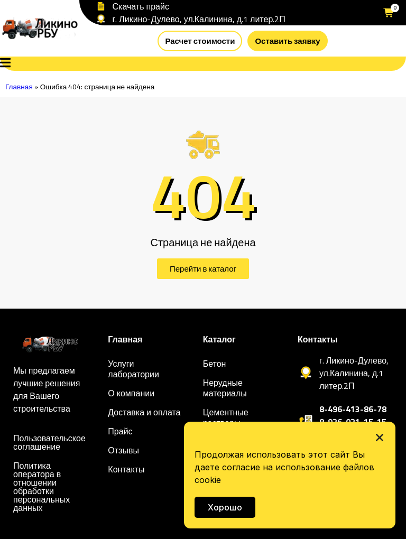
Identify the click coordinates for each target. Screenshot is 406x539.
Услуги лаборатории (133, 368)
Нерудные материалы (225, 387)
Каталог (219, 339)
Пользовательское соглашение (49, 442)
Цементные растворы (225, 417)
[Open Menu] (5, 64)
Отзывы (123, 450)
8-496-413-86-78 (352, 409)
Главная (19, 86)
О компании (131, 393)
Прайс (120, 431)
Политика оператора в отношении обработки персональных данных (41, 486)
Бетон (214, 363)
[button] (379, 437)
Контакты (126, 469)
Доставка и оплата (144, 412)
